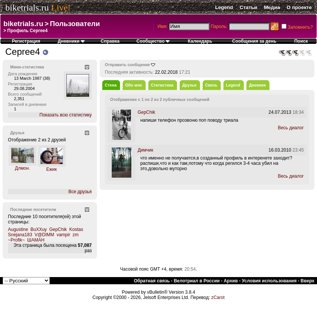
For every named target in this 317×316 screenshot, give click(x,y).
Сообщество (153, 41)
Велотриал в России (197, 280)
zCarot (218, 297)
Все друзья (80, 191)
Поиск (301, 41)
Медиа (272, 7)
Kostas (76, 229)
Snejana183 (20, 234)
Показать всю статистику (66, 115)
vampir (63, 234)
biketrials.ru (27, 7)
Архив (231, 280)
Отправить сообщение (127, 64)
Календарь (200, 41)
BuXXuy (39, 229)
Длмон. (22, 168)
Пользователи (75, 24)
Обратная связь (152, 280)
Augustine (18, 229)
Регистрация (26, 41)
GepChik (58, 229)
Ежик (51, 169)
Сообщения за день (254, 41)
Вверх (307, 280)
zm (75, 234)
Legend (224, 7)
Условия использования (269, 280)
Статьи (248, 7)
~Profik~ (16, 240)
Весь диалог (291, 127)
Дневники (71, 41)
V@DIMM (44, 234)
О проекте (299, 7)
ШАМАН (36, 240)
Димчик (145, 150)
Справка (110, 41)
